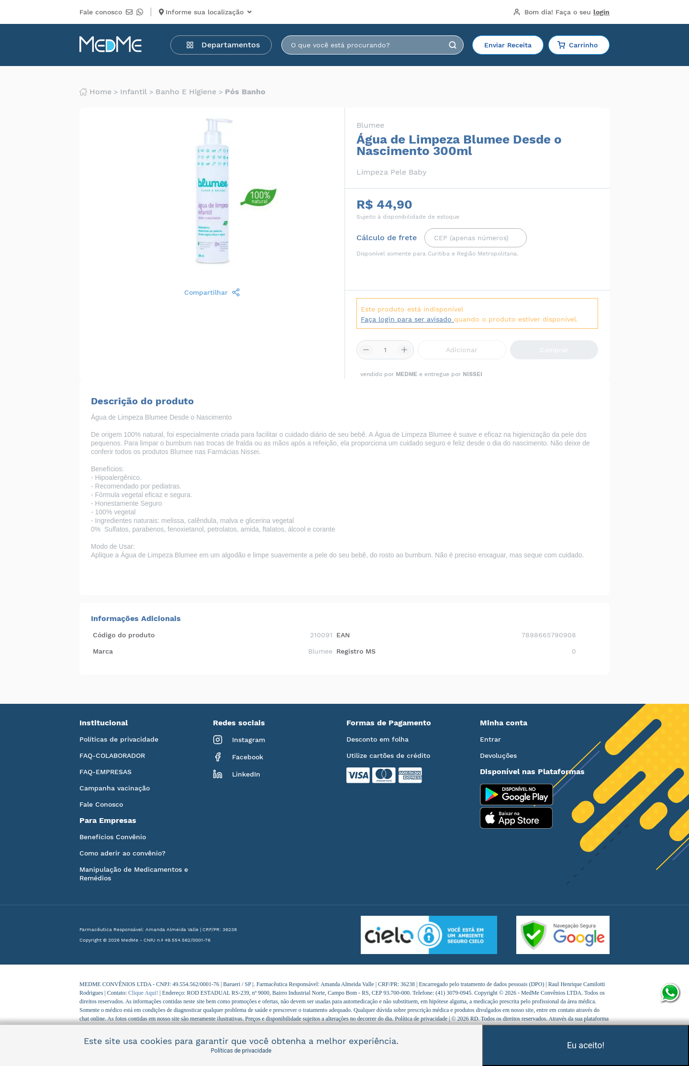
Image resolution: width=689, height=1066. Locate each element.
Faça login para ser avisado (407, 319)
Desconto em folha (377, 739)
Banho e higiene (186, 92)
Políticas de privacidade (118, 739)
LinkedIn (236, 774)
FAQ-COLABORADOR (112, 755)
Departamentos (223, 44)
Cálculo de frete (386, 237)
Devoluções (498, 755)
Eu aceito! (585, 1045)
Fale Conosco (101, 804)
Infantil (133, 92)
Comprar (554, 350)
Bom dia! (561, 12)
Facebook (238, 757)
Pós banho (245, 92)
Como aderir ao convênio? (122, 853)
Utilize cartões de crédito (388, 755)
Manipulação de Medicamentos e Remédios (133, 874)
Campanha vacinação (114, 788)
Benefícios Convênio (112, 837)
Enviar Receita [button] (508, 45)
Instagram (239, 739)
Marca (103, 651)
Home (95, 92)
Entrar (490, 739)
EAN (343, 635)
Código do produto (124, 635)
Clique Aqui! (143, 992)
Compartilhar (212, 292)
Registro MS (356, 651)
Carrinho (577, 45)
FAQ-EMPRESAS (105, 772)
